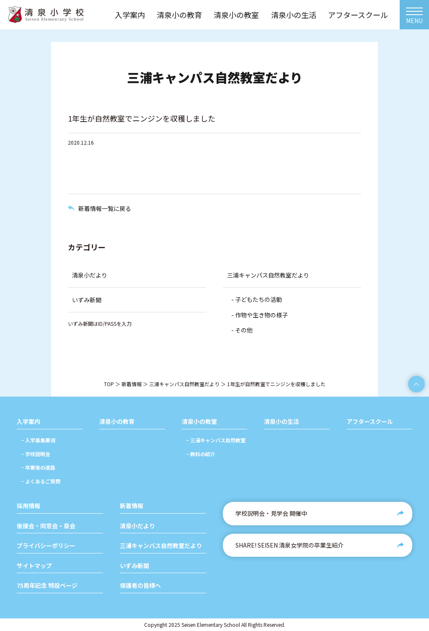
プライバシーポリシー (46, 546)
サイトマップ (34, 566)
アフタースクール (369, 422)
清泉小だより (89, 275)
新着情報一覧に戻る (104, 208)
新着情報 (131, 383)
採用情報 (28, 506)
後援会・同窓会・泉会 (46, 526)
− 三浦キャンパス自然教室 (216, 440)
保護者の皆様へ (140, 585)
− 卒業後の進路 (38, 467)
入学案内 (28, 422)
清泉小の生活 (281, 422)
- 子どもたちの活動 (256, 299)
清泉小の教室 (199, 422)
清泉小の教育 (116, 422)
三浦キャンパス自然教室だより (268, 275)
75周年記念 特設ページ (47, 585)
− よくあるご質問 (40, 481)
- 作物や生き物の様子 (259, 315)
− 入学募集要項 (38, 440)
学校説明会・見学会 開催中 (271, 513)
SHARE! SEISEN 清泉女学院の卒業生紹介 (289, 545)
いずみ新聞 (86, 300)
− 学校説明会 (35, 453)
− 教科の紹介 (200, 453)
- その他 (242, 330)
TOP (109, 383)
